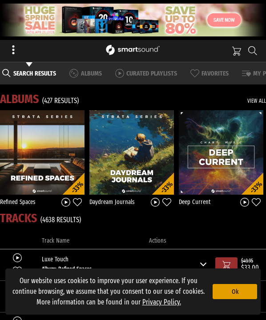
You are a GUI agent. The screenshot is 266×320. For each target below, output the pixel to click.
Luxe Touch (55, 259)
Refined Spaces (18, 202)
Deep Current (194, 202)
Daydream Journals (112, 202)
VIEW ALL (256, 101)
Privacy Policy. (161, 302)
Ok (235, 292)
